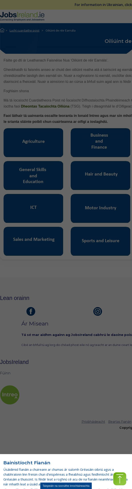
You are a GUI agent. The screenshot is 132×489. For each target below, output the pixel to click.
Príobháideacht (93, 422)
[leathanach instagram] (97, 311)
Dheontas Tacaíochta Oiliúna (45, 106)
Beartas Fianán (119, 422)
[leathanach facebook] (30, 311)
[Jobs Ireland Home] (22, 16)
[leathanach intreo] (10, 395)
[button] (119, 479)
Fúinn (5, 373)
